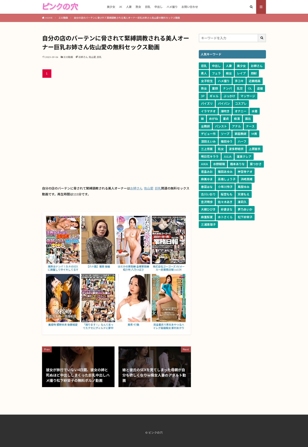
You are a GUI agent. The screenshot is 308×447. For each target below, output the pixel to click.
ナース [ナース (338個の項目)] (250, 126)
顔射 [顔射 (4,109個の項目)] (254, 73)
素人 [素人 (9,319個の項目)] (204, 73)
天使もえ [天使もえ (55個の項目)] (243, 194)
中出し (158, 6)
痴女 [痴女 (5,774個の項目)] (229, 73)
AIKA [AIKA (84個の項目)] (204, 164)
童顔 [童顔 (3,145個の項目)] (215, 88)
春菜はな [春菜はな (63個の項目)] (207, 187)
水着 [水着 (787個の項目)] (255, 111)
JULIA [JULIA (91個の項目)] (228, 156)
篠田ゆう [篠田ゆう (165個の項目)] (227, 141)
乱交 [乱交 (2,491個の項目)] (240, 88)
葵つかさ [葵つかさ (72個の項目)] (256, 164)
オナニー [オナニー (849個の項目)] (241, 111)
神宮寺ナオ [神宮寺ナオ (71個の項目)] (245, 171)
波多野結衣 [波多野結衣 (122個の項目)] (236, 149)
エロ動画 (63, 17)
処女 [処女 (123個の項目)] (221, 149)
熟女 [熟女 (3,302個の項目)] (204, 88)
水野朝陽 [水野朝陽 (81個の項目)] (219, 164)
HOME (49, 17)
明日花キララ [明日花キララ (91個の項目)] (210, 156)
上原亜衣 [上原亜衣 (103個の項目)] (254, 149)
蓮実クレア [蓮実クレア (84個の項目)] (244, 156)
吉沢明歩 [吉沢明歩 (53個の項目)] (207, 202)
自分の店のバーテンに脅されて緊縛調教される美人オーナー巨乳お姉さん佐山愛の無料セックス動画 (127, 17)
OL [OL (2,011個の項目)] (250, 88)
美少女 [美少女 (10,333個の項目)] (241, 66)
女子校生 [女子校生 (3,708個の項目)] (207, 81)
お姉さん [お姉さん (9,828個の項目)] (257, 66)
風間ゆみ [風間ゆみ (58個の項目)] (243, 187)
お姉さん (83, 57)
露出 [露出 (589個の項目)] (248, 118)
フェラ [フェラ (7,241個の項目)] (216, 73)
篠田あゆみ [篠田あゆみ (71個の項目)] (225, 171)
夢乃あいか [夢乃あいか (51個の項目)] (245, 209)
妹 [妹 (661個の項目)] (202, 118)
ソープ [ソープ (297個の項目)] (225, 134)
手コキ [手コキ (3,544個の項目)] (239, 81)
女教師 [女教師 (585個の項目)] (205, 126)
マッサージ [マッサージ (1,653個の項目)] (247, 96)
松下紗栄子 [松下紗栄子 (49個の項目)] (245, 217)
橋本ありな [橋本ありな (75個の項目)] (237, 164)
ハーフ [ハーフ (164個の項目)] (242, 141)
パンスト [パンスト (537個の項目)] (221, 126)
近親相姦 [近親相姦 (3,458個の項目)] (254, 81)
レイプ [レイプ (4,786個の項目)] (241, 73)
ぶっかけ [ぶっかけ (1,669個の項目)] (229, 96)
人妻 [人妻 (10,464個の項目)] (229, 66)
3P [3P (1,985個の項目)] (202, 96)
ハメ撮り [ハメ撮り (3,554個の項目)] (224, 81)
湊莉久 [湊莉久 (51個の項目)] (242, 202)
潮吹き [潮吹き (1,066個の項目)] (225, 111)
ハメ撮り (172, 6)
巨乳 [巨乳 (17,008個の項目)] (204, 66)
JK (120, 6)
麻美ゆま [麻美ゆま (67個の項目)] (207, 179)
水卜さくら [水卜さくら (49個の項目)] (225, 217)
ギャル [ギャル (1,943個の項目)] (214, 96)
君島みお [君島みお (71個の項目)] (207, 171)
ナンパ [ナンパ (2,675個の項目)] (227, 88)
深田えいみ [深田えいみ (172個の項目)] (208, 141)
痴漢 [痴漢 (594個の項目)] (237, 118)
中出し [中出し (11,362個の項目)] (216, 66)
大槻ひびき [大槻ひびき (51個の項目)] (208, 209)
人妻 (129, 6)
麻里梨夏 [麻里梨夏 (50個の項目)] (207, 217)
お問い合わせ (190, 6)
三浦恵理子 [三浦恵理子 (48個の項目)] (208, 224)
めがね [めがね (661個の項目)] (213, 118)
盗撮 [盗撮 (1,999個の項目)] (260, 88)
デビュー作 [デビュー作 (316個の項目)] (208, 134)
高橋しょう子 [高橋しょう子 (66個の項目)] (227, 179)
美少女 (111, 6)
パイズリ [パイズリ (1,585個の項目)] (207, 103)
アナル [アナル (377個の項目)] (236, 126)
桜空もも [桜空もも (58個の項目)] (227, 194)
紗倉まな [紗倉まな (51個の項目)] (227, 209)
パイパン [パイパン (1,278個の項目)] (224, 103)
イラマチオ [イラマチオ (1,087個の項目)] (208, 111)
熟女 (138, 6)
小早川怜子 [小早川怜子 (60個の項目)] (225, 187)
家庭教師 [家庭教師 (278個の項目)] (240, 134)
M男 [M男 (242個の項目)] (254, 134)
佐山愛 (92, 57)
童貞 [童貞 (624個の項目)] (226, 118)
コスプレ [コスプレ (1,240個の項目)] (241, 103)
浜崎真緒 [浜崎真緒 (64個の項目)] (246, 179)
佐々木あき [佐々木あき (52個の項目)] (225, 202)
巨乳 (147, 6)
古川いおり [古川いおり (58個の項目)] (208, 194)
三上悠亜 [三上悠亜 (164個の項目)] (207, 149)
